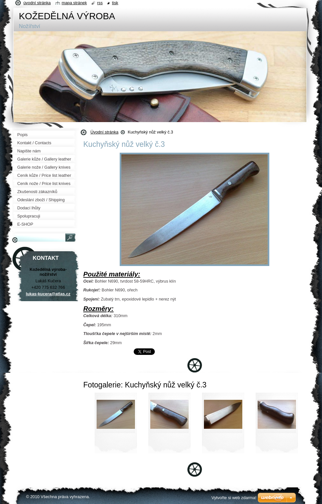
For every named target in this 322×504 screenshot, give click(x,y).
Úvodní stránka (104, 132)
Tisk (115, 2)
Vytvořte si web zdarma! (233, 497)
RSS (100, 2)
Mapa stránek (74, 2)
